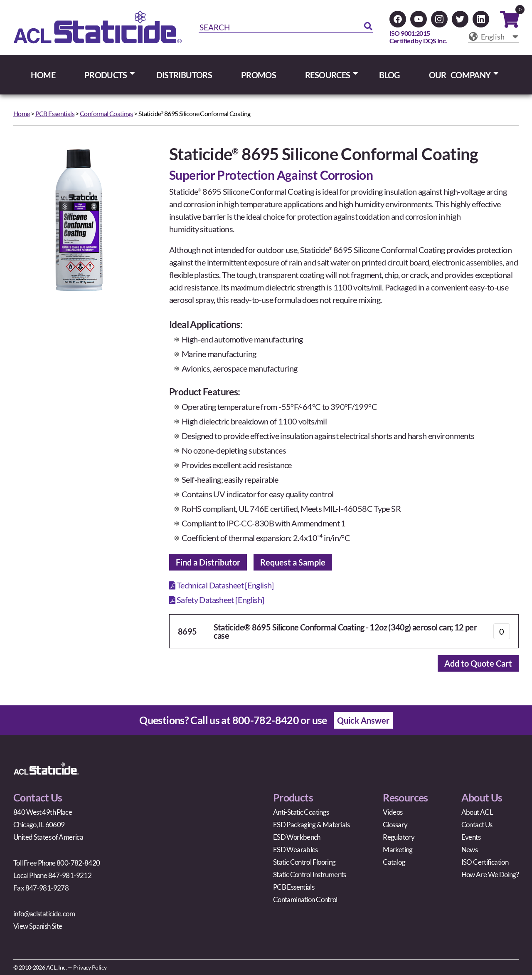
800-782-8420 (265, 720)
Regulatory (398, 837)
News (469, 849)
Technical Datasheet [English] (221, 585)
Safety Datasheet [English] (216, 600)
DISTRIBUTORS (184, 75)
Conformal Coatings (106, 113)
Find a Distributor (208, 562)
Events (470, 837)
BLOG (389, 75)
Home (21, 113)
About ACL (477, 812)
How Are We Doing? (490, 874)
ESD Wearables (295, 849)
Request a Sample (292, 562)
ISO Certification (484, 862)
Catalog (394, 862)
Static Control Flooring (304, 862)
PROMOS (258, 75)
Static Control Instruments (309, 874)
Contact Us (477, 824)
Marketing (397, 849)
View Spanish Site (37, 926)
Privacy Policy (89, 967)
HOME (43, 75)
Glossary (395, 824)
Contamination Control (305, 899)
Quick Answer (363, 720)
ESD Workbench (296, 837)
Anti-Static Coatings (301, 812)
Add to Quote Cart (478, 663)
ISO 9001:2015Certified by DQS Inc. (418, 37)
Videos (392, 812)
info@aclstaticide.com (44, 913)
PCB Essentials (54, 113)
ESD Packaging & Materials (311, 824)
